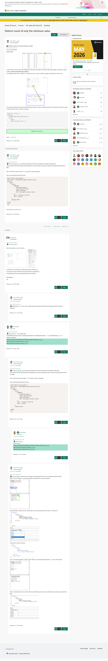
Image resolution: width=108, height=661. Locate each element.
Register (84, 14)
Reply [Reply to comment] (64, 218)
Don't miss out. (83, 20)
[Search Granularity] (61, 17)
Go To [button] (99, 14)
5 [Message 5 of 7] (17, 457)
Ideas (42, 10)
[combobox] (85, 17)
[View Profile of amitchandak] (16, 328)
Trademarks (99, 651)
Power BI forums (10, 25)
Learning (61, 10)
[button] (54, 34)
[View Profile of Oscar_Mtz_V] (13, 41)
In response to (11, 158)
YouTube (40, 341)
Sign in (89, 14)
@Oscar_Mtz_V (14, 245)
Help (95, 14)
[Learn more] (78, 66)
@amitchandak (14, 164)
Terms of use (92, 651)
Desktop (47, 25)
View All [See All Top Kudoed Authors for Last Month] (75, 145)
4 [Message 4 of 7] (14, 421)
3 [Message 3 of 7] (14, 628)
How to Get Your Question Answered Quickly (84, 81)
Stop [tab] (89, 70)
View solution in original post (13, 210)
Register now (8, 5)
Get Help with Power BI (34, 25)
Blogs (56, 10)
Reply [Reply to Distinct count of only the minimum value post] (64, 140)
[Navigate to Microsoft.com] (9, 10)
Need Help (13, 137)
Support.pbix (9, 51)
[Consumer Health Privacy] (24, 656)
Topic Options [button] (63, 34)
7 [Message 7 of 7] (14, 314)
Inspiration (36, 10)
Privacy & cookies (84, 651)
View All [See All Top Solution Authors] (75, 114)
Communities (49, 10)
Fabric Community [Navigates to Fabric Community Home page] (20, 10)
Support (68, 10)
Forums (29, 10)
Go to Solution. (39, 131)
